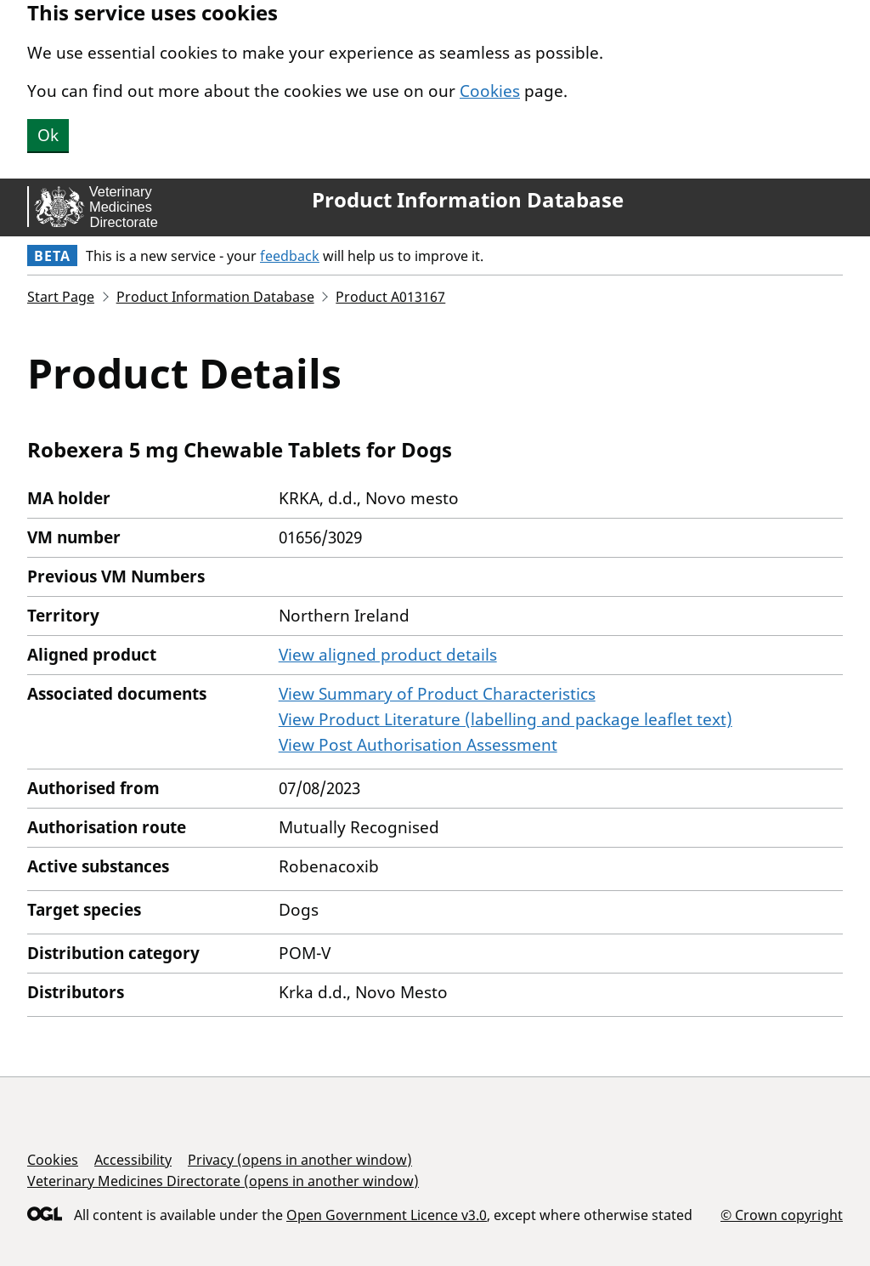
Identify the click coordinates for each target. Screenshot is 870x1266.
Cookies (490, 91)
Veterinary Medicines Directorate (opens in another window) (223, 1181)
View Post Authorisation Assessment (418, 745)
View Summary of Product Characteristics (437, 694)
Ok (48, 135)
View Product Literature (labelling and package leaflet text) (505, 719)
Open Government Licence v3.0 (386, 1215)
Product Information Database (468, 200)
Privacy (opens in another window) (300, 1159)
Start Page (60, 296)
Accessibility (133, 1159)
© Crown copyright (781, 1214)
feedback (289, 256)
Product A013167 (390, 296)
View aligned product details (388, 655)
